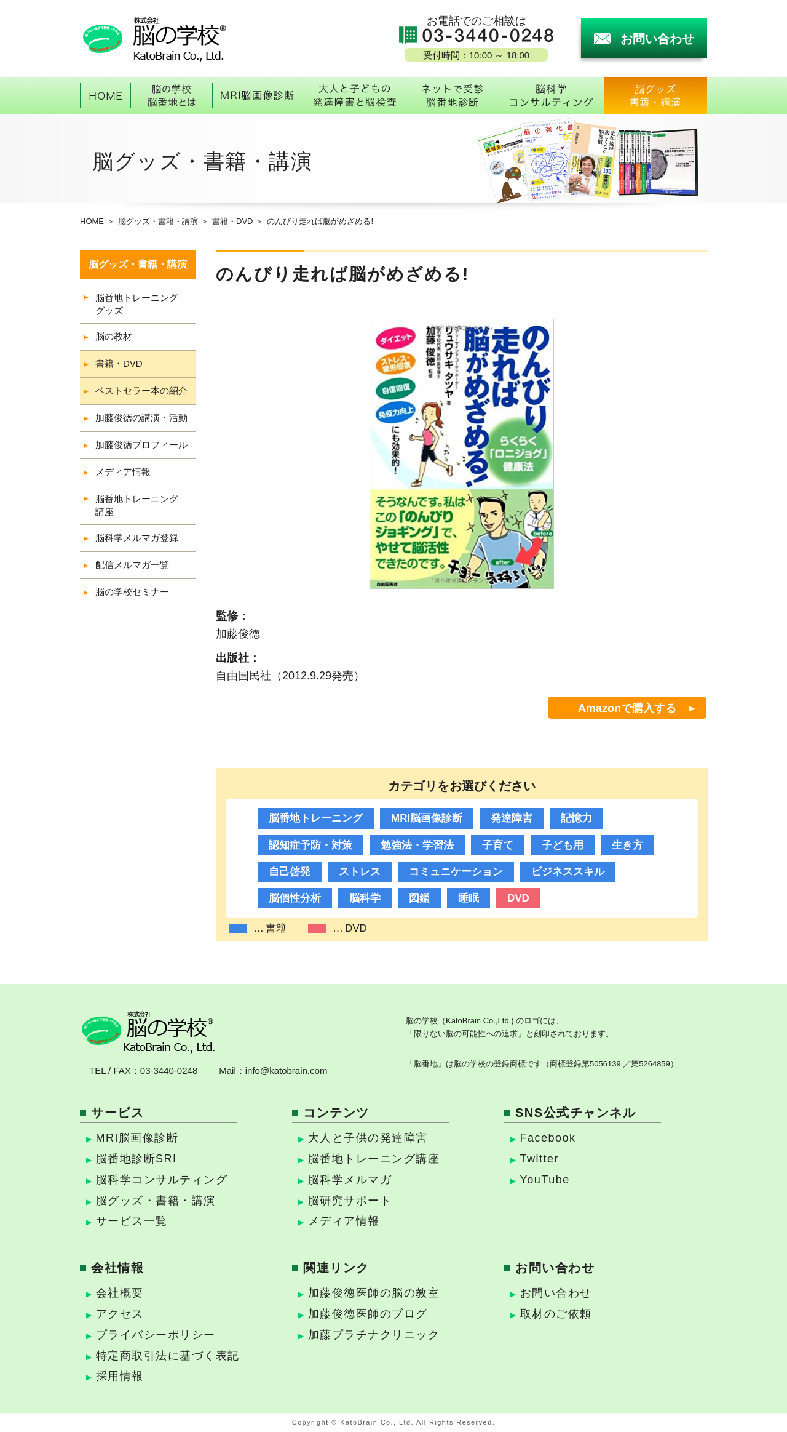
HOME (92, 221)
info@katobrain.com (286, 1070)
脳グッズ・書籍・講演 (158, 221)
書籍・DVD (232, 221)
